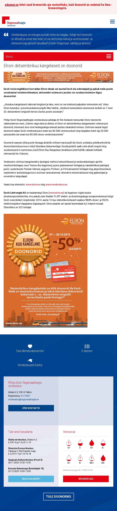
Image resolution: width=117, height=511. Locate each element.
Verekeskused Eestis (30, 365)
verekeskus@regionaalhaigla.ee (23, 399)
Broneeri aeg (86, 479)
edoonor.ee (12, 5)
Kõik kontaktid (31, 408)
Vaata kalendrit (31, 479)
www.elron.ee (33, 184)
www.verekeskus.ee (56, 184)
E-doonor (87, 351)
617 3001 (25, 396)
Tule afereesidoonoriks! (30, 351)
